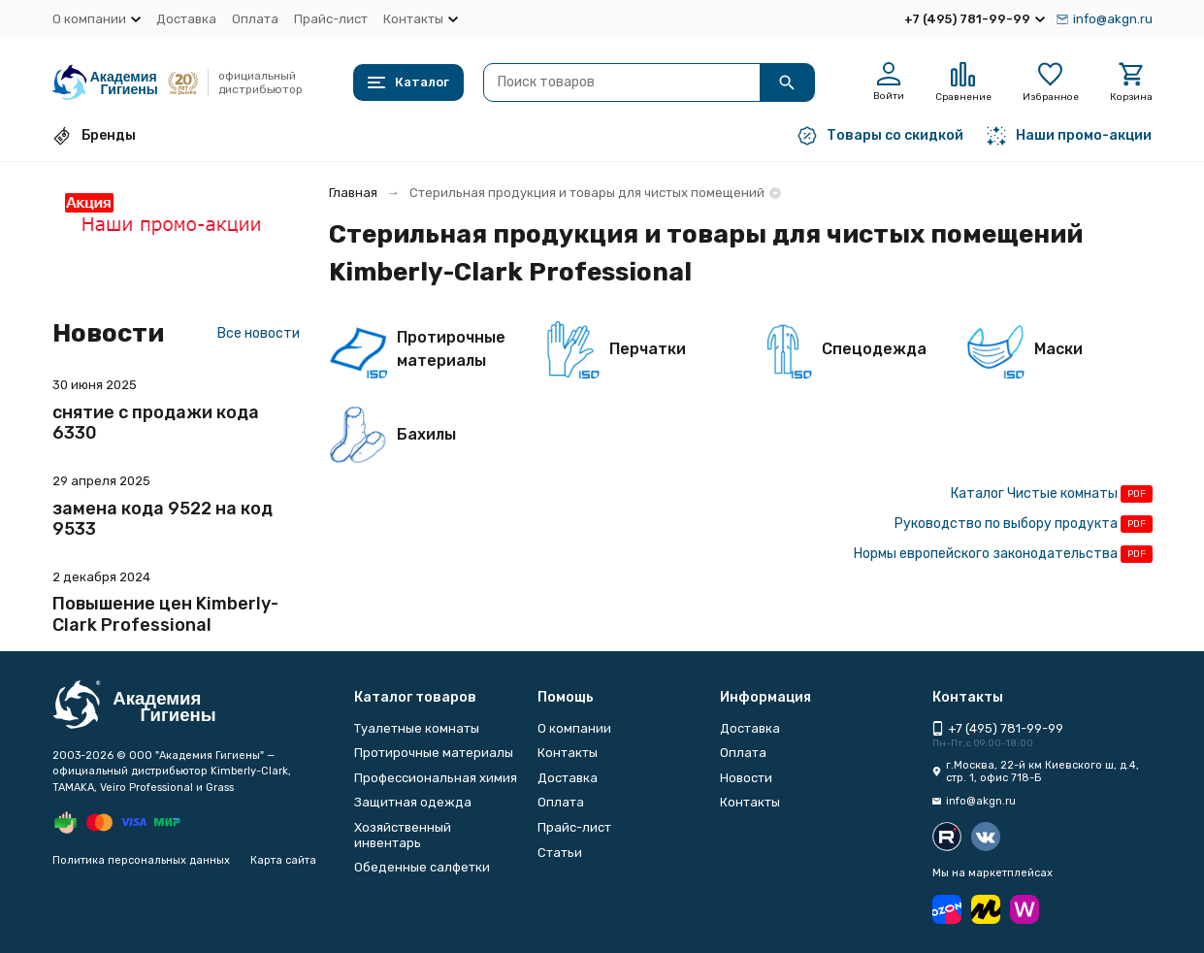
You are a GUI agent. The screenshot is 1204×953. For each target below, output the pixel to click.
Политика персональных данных (141, 860)
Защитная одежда (413, 802)
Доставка (186, 19)
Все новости (258, 333)
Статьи (559, 852)
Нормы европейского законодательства (986, 553)
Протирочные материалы (433, 752)
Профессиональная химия (435, 778)
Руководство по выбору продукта (1006, 523)
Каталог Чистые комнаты (1034, 493)
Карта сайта (283, 860)
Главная (353, 192)
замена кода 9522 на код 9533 (162, 519)
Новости (746, 778)
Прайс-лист (331, 19)
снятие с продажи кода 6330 (155, 423)
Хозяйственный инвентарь (402, 835)
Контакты (567, 752)
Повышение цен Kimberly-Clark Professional (165, 614)
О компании (574, 728)
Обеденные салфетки (422, 867)
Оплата (255, 19)
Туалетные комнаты (416, 728)
